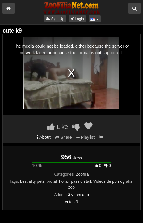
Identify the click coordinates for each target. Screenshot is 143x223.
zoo (71, 187)
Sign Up (55, 19)
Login (77, 19)
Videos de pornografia (112, 181)
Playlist (85, 137)
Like (57, 126)
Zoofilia (82, 174)
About (44, 137)
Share (63, 137)
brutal (52, 181)
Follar (64, 181)
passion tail (81, 181)
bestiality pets (32, 181)
